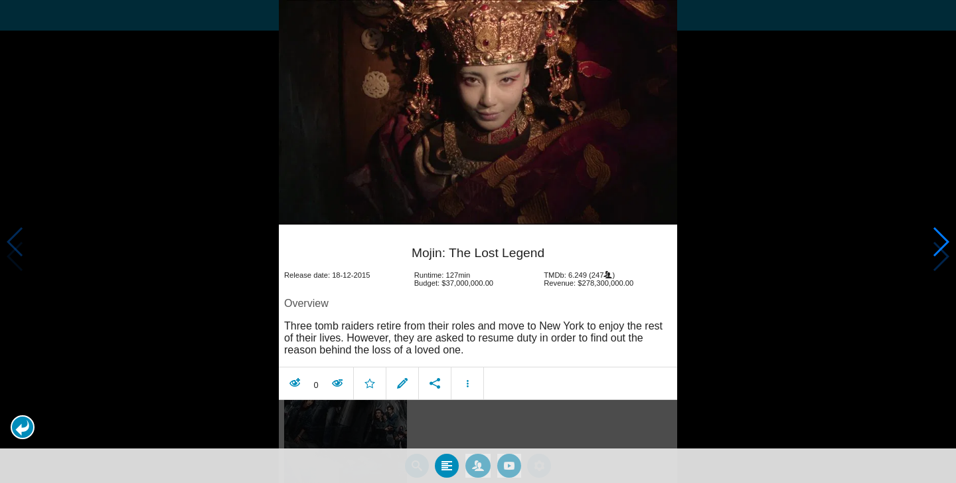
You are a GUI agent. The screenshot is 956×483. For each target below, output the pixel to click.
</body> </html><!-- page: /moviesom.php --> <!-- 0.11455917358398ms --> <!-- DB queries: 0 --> (478, 241)
